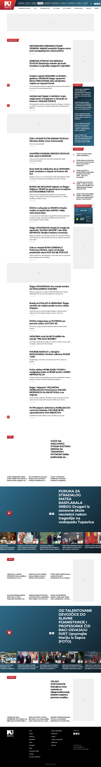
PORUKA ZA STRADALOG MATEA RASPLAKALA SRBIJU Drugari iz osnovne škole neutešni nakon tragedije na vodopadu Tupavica (76, 506)
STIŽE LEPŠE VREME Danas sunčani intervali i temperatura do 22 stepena (60, 576)
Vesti (28, 3)
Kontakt (53, 745)
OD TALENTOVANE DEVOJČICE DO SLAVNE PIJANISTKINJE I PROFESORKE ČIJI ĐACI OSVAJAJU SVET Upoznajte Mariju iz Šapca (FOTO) (75, 626)
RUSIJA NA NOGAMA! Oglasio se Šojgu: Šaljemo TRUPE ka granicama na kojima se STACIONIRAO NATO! (50, 189)
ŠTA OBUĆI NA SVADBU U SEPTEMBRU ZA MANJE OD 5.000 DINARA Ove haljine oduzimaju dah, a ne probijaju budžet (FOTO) (27, 547)
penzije (97, 8)
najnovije (21, 3)
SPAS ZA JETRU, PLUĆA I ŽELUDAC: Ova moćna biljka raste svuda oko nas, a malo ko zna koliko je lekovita (39, 719)
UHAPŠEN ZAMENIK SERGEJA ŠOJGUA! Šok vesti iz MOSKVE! (49, 154)
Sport (64, 3)
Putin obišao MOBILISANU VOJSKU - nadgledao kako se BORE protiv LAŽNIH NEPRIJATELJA (49, 372)
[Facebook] (95, 4)
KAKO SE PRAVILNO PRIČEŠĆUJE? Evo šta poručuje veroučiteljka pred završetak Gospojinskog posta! (49, 547)
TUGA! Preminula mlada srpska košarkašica (84, 154)
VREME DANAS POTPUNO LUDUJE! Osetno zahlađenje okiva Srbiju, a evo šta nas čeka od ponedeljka (39, 597)
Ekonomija (56, 3)
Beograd (83, 210)
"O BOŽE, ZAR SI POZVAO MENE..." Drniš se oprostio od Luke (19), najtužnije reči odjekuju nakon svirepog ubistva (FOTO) (85, 185)
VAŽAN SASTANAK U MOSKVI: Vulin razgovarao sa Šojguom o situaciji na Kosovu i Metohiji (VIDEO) (48, 98)
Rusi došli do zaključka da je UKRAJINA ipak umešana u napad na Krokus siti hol (49, 171)
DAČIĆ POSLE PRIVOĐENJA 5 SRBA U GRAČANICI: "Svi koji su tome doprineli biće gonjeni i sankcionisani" (85, 196)
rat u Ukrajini (67, 8)
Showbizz (72, 3)
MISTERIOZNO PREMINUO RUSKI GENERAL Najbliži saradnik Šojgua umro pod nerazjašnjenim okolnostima (50, 48)
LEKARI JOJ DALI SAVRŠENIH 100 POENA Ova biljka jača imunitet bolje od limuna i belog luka (17, 719)
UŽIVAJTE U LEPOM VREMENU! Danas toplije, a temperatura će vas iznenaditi (17, 576)
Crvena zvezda (78, 8)
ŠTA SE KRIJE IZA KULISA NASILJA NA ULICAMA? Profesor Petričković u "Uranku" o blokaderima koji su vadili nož (82, 127)
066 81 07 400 (78, 745)
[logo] (17, 745)
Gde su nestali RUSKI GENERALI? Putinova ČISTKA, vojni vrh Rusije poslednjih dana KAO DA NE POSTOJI (48, 250)
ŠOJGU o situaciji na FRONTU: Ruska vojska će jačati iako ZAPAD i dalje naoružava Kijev (48, 210)
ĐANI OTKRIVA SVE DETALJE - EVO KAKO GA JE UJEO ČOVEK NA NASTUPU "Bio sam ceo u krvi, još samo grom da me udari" (83, 138)
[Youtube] (99, 4)
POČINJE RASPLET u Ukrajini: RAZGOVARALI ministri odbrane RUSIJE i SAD (49, 354)
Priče (79, 3)
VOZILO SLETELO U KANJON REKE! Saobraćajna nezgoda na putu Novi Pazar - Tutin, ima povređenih (85, 174)
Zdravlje (47, 3)
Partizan (88, 8)
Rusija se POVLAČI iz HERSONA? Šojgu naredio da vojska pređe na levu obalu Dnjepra (49, 305)
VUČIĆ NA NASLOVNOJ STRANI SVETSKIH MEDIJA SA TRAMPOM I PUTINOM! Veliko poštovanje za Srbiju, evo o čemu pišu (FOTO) (83, 106)
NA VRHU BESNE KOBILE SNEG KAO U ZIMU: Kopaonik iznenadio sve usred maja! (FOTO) (16, 597)
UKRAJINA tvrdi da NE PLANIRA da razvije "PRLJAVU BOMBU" (47, 337)
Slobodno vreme (34, 751)
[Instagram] (97, 4)
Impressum (54, 733)
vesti (35, 8)
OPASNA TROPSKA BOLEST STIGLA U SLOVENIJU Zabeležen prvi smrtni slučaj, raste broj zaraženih (60, 719)
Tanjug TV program (56, 739)
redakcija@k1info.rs (80, 747)
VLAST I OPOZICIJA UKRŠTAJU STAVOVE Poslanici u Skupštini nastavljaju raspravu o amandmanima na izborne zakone (59, 478)
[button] (76, 210)
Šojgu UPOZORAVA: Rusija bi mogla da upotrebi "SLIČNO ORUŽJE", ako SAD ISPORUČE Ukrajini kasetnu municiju (49, 230)
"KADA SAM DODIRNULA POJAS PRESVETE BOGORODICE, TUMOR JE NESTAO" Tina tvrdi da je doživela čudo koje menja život (83, 93)
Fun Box (87, 3)
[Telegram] (26, 55)
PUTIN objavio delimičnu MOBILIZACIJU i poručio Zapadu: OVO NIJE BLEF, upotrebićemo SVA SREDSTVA (49, 410)
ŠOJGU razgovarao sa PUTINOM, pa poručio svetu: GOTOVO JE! (47, 322)
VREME (34, 3)
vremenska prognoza (24, 8)
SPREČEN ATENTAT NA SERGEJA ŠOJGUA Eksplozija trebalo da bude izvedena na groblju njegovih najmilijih (49, 63)
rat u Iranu (56, 8)
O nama (53, 736)
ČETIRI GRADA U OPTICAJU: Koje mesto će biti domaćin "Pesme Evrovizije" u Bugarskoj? (85, 163)
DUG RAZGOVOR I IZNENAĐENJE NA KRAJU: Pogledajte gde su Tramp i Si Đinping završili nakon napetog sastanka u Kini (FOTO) (28, 666)
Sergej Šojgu (13, 40)
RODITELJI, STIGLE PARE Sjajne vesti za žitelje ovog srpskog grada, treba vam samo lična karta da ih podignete (72, 547)
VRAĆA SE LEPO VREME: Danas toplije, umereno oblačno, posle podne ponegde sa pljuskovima (37, 576)
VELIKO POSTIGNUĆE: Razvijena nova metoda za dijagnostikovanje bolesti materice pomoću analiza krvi (60, 689)
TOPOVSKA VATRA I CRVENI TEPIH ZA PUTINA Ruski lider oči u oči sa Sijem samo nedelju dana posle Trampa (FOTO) (72, 666)
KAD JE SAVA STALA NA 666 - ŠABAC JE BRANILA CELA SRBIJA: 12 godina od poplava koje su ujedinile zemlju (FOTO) (50, 666)
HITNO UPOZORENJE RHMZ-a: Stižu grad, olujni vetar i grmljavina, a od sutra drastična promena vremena (60, 597)
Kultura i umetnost (34, 756)
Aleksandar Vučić (45, 8)
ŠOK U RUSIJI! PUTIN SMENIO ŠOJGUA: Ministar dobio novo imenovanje (49, 139)
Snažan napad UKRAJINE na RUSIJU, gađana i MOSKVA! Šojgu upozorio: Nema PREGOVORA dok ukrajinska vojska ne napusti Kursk (47, 80)
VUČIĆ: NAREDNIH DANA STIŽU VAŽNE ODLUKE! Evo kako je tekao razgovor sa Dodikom (83, 116)
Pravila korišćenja (56, 730)
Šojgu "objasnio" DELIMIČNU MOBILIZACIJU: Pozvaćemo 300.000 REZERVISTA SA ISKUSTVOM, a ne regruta (47, 391)
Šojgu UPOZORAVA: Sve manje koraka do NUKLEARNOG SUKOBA (49, 287)
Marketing (54, 742)
